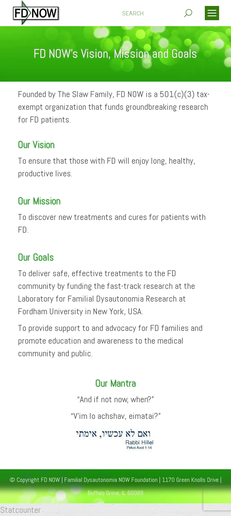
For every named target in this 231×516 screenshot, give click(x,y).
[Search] (157, 13)
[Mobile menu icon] (212, 13)
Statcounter (20, 509)
